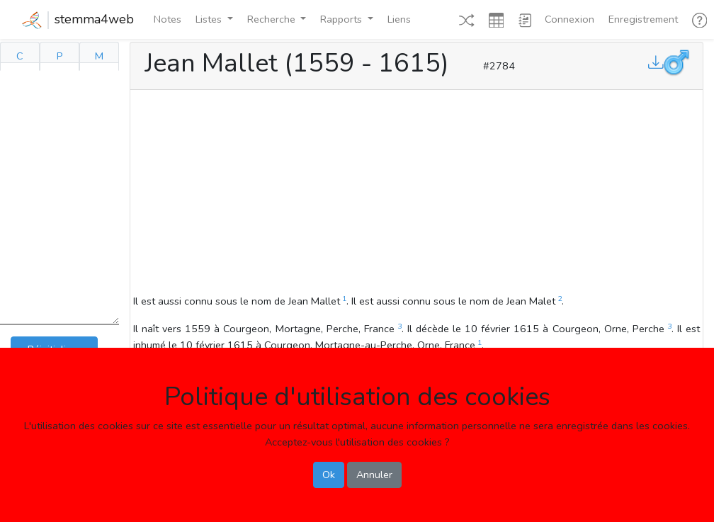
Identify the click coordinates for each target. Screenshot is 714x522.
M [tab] (99, 56)
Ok (328, 474)
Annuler (374, 474)
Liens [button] (399, 19)
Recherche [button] (272, 19)
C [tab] (19, 56)
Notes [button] (167, 19)
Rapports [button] (342, 19)
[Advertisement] (416, 194)
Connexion (569, 19)
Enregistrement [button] (643, 19)
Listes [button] (210, 19)
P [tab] (60, 56)
